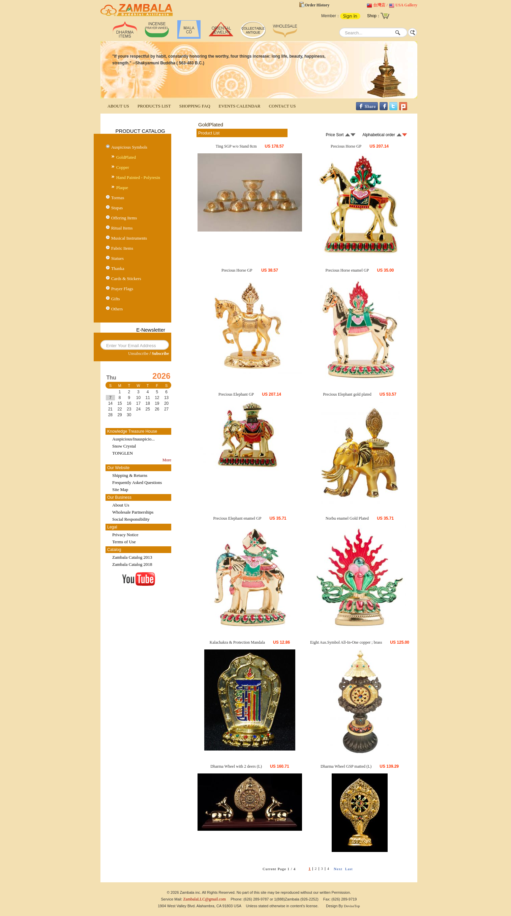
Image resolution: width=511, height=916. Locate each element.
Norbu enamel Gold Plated (347, 518)
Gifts (115, 298)
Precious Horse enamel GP (347, 270)
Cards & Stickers (126, 278)
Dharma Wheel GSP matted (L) (346, 766)
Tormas (117, 197)
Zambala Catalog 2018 (132, 564)
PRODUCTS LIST (154, 106)
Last (349, 869)
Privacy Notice (125, 534)
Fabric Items (122, 248)
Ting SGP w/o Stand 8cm (236, 146)
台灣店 (379, 5)
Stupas (117, 207)
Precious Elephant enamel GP (237, 518)
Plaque (122, 187)
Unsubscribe (138, 353)
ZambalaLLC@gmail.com (204, 899)
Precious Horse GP (346, 146)
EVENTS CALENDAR (240, 106)
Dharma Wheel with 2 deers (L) (236, 766)
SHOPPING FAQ (194, 106)
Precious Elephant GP (236, 394)
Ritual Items (122, 228)
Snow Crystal (124, 446)
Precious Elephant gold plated (347, 394)
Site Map (120, 489)
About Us (120, 505)
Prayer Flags (122, 288)
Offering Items (124, 217)
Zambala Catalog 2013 (132, 557)
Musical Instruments (129, 238)
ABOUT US (118, 106)
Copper (122, 167)
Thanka (117, 268)
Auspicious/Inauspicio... (133, 438)
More (166, 460)
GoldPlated (126, 157)
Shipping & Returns (129, 475)
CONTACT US (282, 106)
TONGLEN (122, 453)
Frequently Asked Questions (137, 482)
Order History (317, 5)
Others (117, 308)
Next (338, 869)
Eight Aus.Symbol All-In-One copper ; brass (346, 642)
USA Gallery (406, 5)
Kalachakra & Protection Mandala (237, 642)
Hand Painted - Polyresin (138, 177)
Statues (117, 258)
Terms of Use (124, 541)
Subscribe (160, 353)
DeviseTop (352, 906)
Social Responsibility (131, 519)
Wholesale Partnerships (132, 512)
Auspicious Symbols (129, 147)
